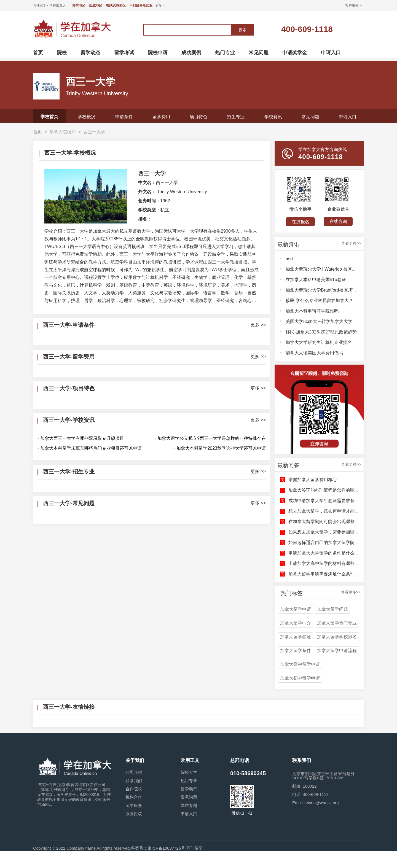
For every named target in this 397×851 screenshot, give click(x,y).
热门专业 (189, 780)
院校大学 (189, 772)
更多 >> (258, 325)
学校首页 (49, 116)
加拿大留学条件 (295, 650)
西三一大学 (94, 132)
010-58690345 (248, 773)
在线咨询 (338, 221)
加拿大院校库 (62, 132)
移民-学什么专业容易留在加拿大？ (319, 300)
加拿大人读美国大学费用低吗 (314, 353)
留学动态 (189, 789)
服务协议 (133, 813)
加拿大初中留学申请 (300, 678)
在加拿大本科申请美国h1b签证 (316, 279)
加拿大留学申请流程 (337, 650)
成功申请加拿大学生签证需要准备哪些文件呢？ (334, 500)
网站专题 (189, 805)
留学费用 (161, 116)
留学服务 (133, 805)
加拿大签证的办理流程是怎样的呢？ (323, 490)
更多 (158, 5)
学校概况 (86, 116)
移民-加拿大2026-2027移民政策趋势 (321, 332)
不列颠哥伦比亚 (140, 5)
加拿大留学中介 (295, 623)
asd (289, 258)
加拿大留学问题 (332, 609)
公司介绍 (133, 772)
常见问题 (310, 116)
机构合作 (133, 797)
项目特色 (198, 116)
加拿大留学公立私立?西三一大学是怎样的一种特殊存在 (211, 438)
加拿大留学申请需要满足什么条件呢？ (325, 574)
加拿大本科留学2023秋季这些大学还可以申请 (221, 448)
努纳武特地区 (116, 5)
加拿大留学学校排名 (337, 636)
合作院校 (133, 789)
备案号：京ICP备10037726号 (158, 848)
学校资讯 (273, 116)
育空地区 (78, 5)
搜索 (242, 30)
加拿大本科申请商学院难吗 (312, 311)
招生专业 (236, 116)
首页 (37, 132)
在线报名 (300, 221)
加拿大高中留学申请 (300, 664)
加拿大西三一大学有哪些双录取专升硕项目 (82, 438)
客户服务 (351, 5)
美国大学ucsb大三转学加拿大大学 (319, 321)
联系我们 (133, 780)
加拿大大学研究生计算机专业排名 (319, 342)
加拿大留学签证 (295, 636)
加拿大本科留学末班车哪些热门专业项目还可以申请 (91, 448)
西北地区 (95, 5)
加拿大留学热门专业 (337, 623)
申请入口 (347, 116)
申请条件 (124, 116)
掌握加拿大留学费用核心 (312, 479)
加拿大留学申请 (295, 609)
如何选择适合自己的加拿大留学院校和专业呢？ (334, 542)
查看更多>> (351, 243)
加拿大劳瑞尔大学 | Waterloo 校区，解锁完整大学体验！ (341, 269)
